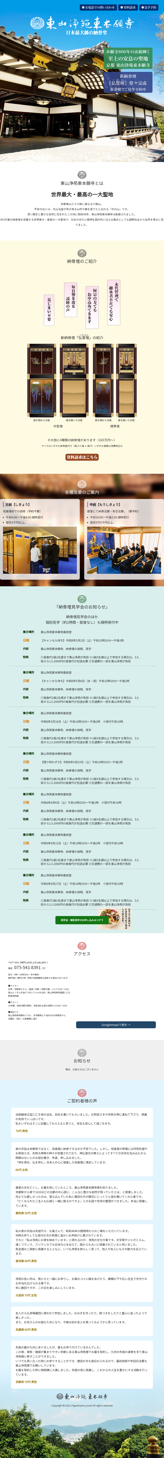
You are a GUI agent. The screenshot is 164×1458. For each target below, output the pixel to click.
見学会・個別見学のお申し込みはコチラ (82, 920)
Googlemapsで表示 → (116, 1025)
